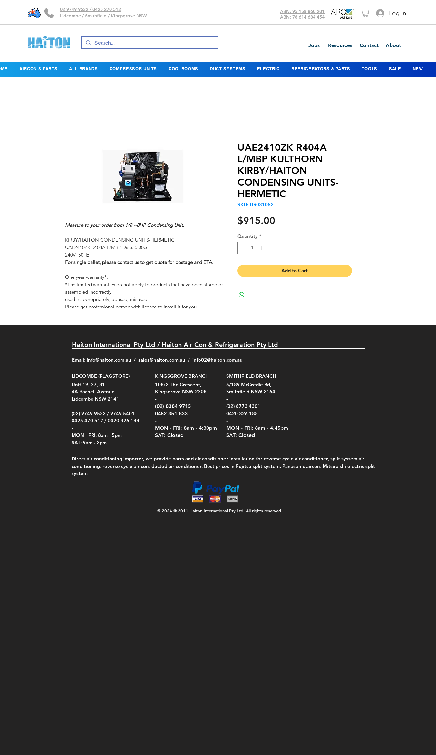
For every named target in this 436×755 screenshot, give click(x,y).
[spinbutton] (252, 248)
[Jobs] (314, 45)
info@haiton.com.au (109, 360)
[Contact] (369, 45)
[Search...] (150, 43)
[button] (365, 13)
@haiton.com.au (225, 360)
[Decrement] (242, 248)
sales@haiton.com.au (161, 360)
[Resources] (339, 45)
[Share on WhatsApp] (242, 295)
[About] (393, 45)
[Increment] (261, 248)
